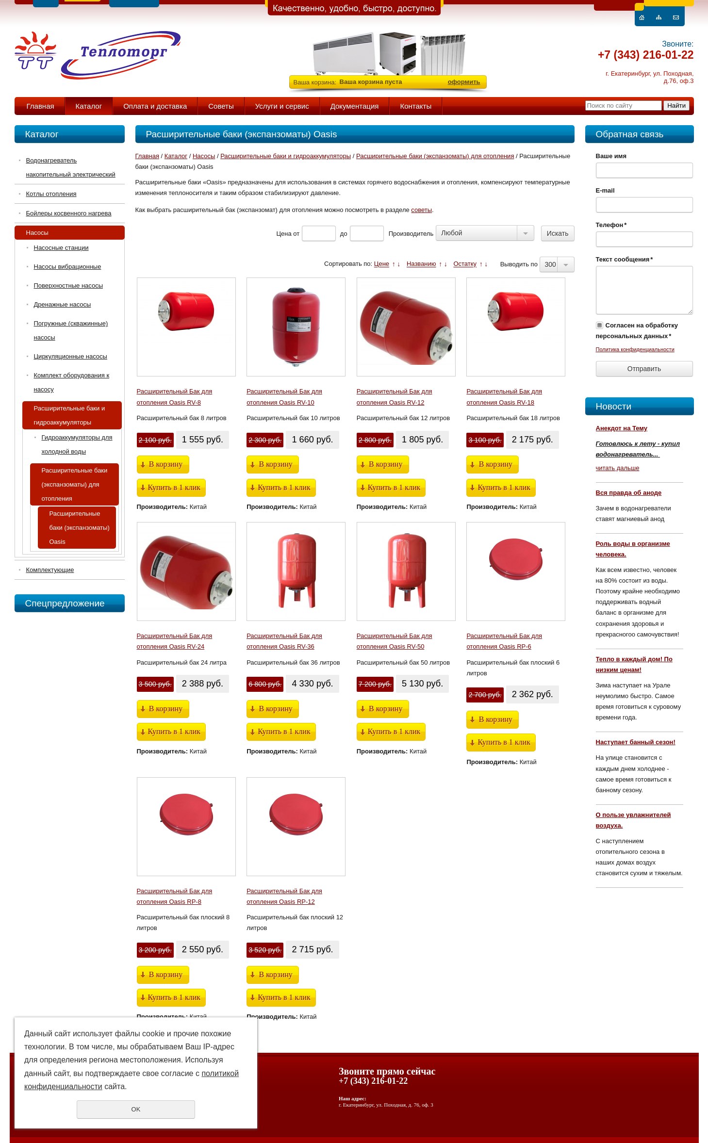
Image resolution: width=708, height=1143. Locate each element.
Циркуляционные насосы (70, 356)
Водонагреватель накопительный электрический (70, 167)
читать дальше (618, 468)
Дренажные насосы (62, 304)
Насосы (37, 232)
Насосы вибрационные (67, 266)
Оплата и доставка (155, 106)
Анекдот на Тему (622, 428)
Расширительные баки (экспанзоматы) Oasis (79, 527)
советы (421, 209)
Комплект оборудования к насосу (72, 382)
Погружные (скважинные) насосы (71, 330)
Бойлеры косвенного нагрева (69, 213)
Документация (354, 106)
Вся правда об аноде (629, 492)
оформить (464, 81)
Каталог (89, 106)
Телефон (611, 225)
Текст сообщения (624, 259)
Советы (220, 106)
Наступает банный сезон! (635, 742)
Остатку (465, 264)
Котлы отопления (51, 193)
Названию (421, 264)
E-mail (605, 190)
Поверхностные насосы (68, 285)
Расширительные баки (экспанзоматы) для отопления (75, 484)
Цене (381, 264)
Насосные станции (61, 247)
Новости (614, 406)
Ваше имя (611, 156)
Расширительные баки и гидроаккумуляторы (69, 415)
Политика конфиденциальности (635, 349)
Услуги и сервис (282, 106)
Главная (40, 106)
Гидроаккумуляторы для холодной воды (77, 444)
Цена (283, 233)
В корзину (165, 464)
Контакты (415, 106)
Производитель (411, 233)
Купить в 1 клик (174, 487)
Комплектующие (50, 569)
